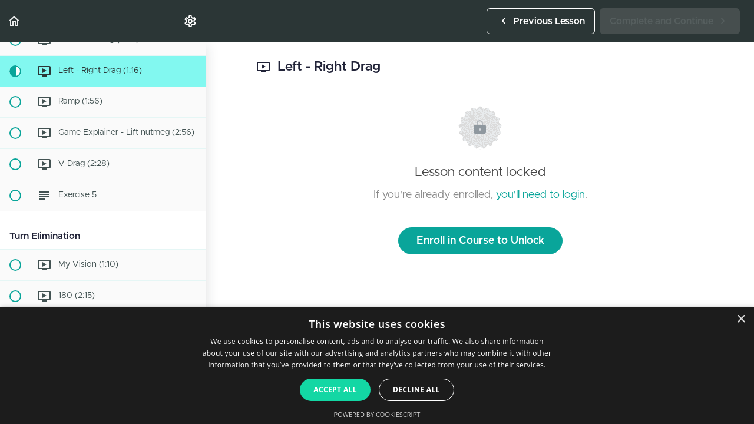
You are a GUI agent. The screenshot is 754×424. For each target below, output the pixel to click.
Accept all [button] (335, 390)
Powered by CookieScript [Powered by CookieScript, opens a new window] (377, 414)
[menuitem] (191, 21)
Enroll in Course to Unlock (480, 241)
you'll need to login (540, 195)
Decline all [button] (416, 390)
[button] (14, 21)
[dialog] (377, 365)
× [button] (740, 319)
